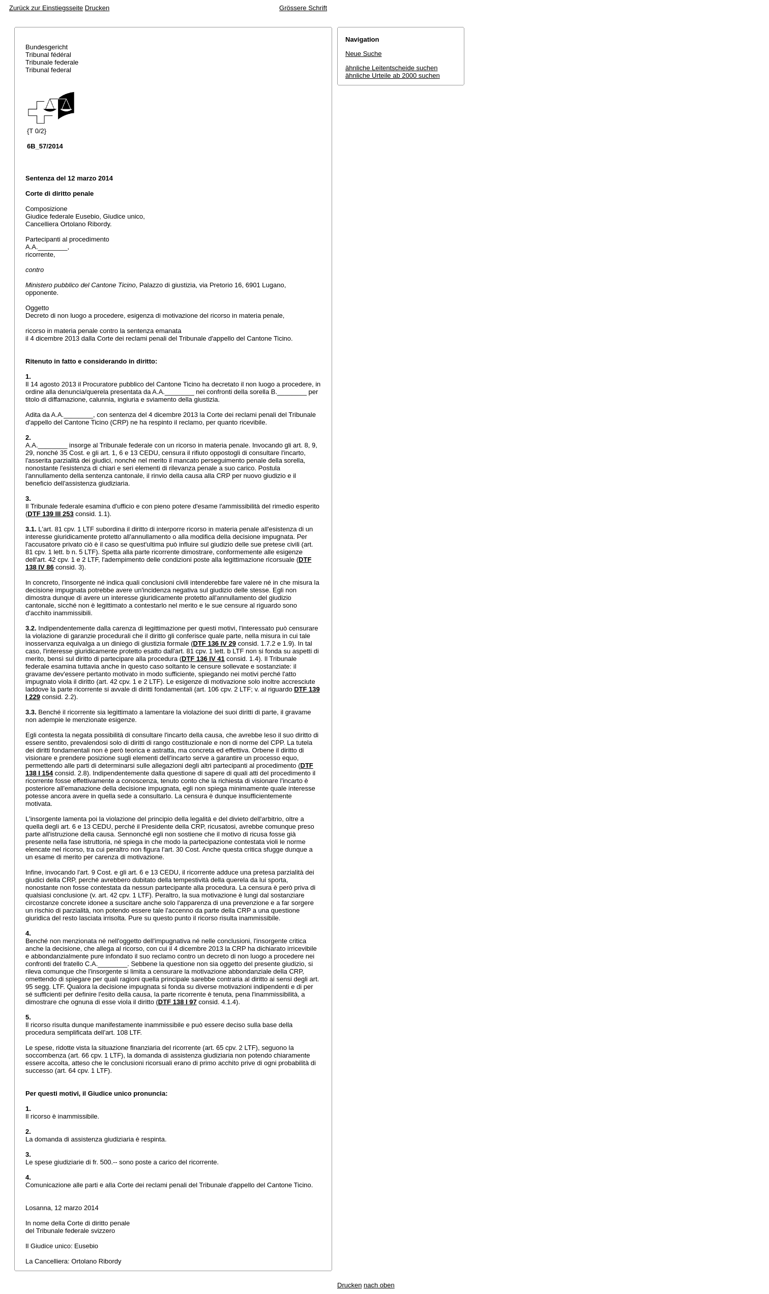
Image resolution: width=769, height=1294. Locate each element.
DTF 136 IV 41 (203, 659)
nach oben (379, 1285)
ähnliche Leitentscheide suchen (391, 68)
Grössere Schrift (303, 8)
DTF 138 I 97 (177, 1002)
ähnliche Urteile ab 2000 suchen (392, 75)
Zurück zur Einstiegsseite (46, 8)
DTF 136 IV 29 (214, 643)
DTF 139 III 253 (50, 514)
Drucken (97, 8)
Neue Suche (363, 53)
